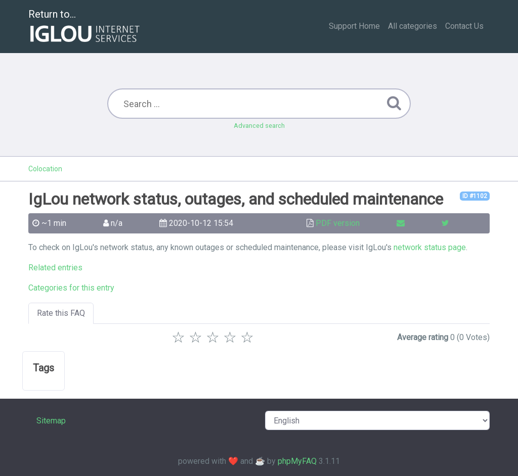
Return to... (85, 27)
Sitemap (51, 420)
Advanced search (259, 125)
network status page (430, 247)
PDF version (338, 223)
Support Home (354, 26)
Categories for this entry (71, 288)
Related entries (55, 267)
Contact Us (464, 26)
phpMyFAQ (297, 461)
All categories (412, 26)
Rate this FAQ (61, 313)
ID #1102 (474, 196)
